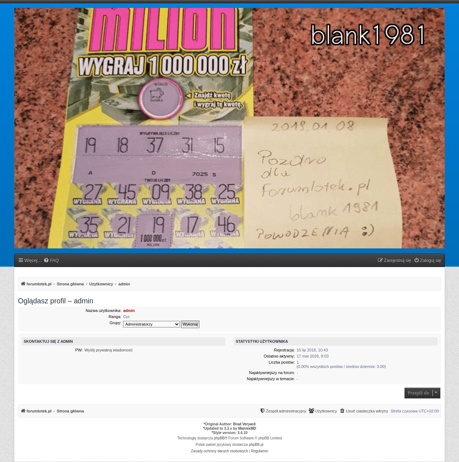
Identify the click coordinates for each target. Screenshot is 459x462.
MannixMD (247, 428)
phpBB (219, 438)
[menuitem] (50, 261)
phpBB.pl (256, 445)
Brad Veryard (244, 424)
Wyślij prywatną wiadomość (109, 350)
